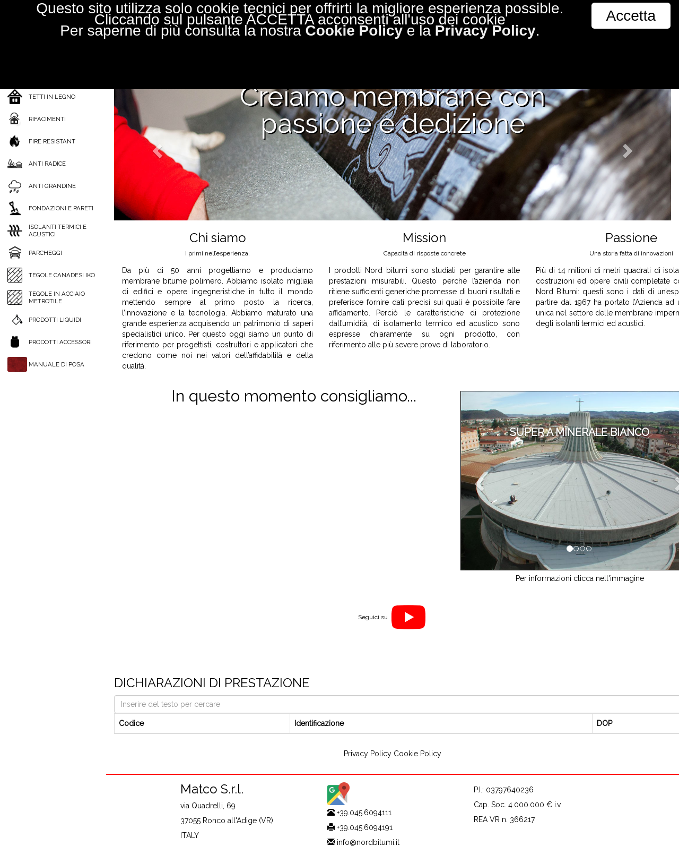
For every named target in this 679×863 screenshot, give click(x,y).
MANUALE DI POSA (56, 364)
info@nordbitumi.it (368, 842)
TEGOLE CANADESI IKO (62, 275)
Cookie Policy (417, 753)
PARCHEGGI (45, 253)
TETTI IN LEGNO (52, 96)
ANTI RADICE (47, 163)
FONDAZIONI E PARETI (61, 208)
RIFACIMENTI (47, 119)
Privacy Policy (367, 753)
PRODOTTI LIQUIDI (55, 319)
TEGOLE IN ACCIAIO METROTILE (57, 297)
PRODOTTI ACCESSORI (60, 342)
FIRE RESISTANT (52, 141)
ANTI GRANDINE (52, 186)
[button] (156, 147)
